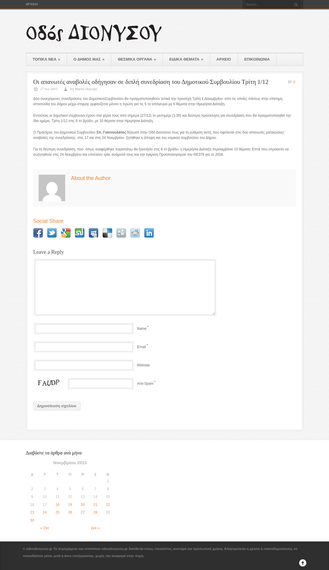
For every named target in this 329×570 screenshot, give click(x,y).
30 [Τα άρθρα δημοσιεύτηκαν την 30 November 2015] (32, 520)
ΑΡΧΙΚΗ (32, 4)
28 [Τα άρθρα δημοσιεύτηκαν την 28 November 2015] (95, 512)
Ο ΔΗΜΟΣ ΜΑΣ (88, 59)
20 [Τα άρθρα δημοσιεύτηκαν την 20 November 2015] (83, 505)
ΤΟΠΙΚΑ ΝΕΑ (46, 59)
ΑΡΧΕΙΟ (224, 59)
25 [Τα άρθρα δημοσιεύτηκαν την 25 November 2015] (57, 512)
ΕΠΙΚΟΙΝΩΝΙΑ (257, 59)
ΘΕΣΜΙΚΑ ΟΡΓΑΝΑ (137, 59)
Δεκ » (95, 528)
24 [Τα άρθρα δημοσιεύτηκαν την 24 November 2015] (45, 512)
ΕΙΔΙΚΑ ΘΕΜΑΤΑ (186, 59)
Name (142, 329)
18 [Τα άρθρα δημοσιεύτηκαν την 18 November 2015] (57, 505)
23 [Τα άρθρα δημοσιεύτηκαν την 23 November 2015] (32, 512)
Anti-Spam (145, 383)
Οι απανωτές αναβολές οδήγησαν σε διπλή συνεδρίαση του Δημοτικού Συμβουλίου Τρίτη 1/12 (151, 81)
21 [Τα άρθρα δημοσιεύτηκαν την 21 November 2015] (95, 505)
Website (143, 365)
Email (141, 347)
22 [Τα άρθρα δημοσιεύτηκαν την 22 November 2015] (108, 505)
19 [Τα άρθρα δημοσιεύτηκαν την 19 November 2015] (70, 505)
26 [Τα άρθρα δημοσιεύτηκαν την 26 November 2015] (70, 512)
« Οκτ (44, 528)
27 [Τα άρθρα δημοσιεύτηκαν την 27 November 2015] (83, 512)
